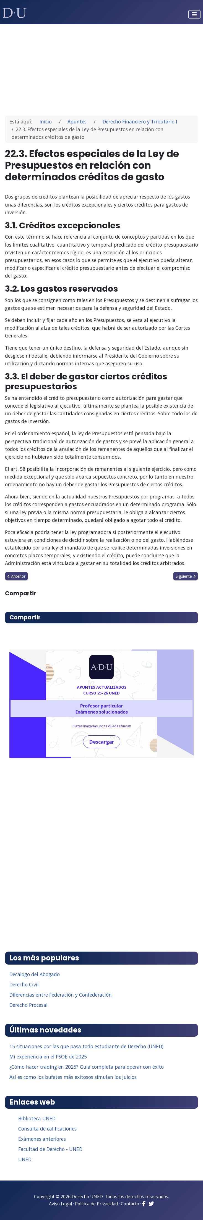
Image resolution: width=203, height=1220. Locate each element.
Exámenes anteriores (42, 1139)
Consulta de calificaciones (47, 1128)
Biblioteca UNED (37, 1118)
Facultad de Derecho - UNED (50, 1149)
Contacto (130, 1204)
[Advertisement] (101, 67)
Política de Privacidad (96, 1204)
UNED (25, 1159)
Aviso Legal (60, 1204)
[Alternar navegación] (194, 14)
